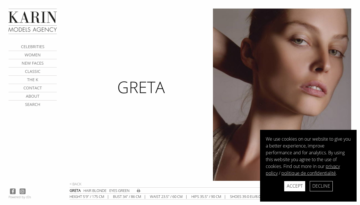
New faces (32, 63)
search (32, 104)
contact (32, 88)
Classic (33, 71)
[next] (284, 95)
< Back (75, 183)
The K (32, 79)
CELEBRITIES (33, 46)
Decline (321, 186)
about (32, 96)
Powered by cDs (20, 197)
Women (33, 55)
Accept (295, 186)
